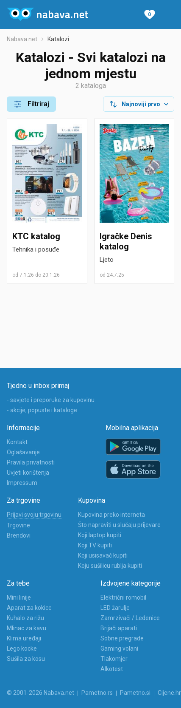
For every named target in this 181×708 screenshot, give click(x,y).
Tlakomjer (114, 658)
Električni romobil (123, 597)
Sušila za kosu (26, 658)
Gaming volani (119, 648)
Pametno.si (135, 692)
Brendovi (19, 535)
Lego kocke (22, 648)
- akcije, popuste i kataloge (42, 410)
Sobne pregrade (122, 638)
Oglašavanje (23, 452)
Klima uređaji (24, 638)
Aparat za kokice (29, 607)
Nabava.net (22, 39)
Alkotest (111, 669)
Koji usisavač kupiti (103, 555)
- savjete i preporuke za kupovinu (51, 399)
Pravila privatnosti (31, 462)
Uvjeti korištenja (28, 472)
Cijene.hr (169, 692)
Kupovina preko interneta (111, 514)
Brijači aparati (118, 628)
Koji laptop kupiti (99, 535)
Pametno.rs (97, 692)
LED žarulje (115, 607)
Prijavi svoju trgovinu (34, 514)
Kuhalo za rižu (25, 618)
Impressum (22, 482)
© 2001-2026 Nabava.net (40, 692)
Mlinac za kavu (26, 628)
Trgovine (18, 525)
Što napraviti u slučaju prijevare (119, 524)
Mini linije (19, 597)
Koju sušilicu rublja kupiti (110, 565)
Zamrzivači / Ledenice (130, 618)
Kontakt (17, 442)
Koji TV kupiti (95, 545)
